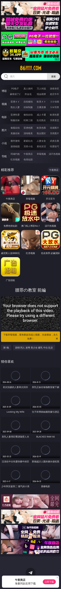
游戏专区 (54, 88)
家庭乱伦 (28, 140)
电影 (4, 117)
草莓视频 (41, 153)
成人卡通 (41, 114)
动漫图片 (54, 127)
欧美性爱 (54, 114)
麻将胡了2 (15, 94)
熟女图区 (41, 133)
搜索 (53, 76)
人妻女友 (41, 140)
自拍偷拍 (28, 101)
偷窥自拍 (15, 127)
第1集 (6, 347)
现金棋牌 (41, 94)
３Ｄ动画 (54, 101)
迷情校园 (15, 146)
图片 (4, 130)
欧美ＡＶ (41, 101)
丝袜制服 (28, 107)
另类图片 (54, 133)
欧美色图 (41, 127)
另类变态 (54, 120)
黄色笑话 (41, 146)
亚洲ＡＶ (15, 101)
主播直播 (41, 107)
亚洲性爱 (15, 114)
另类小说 (28, 146)
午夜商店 (28, 153)
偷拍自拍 (28, 114)
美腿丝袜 (15, 133)
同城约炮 (15, 153)
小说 (4, 143)
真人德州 (28, 88)
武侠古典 (54, 140)
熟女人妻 (15, 107)
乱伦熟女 (41, 120)
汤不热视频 (54, 153)
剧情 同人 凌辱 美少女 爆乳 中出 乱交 (34, 347)
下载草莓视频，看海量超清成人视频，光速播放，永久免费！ (31, 337)
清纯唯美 (28, 133)
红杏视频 (15, 159)
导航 (4, 156)
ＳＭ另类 (54, 107)
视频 (4, 104)
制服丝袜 (15, 120)
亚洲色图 (28, 127)
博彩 (4, 91)
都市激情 (15, 140)
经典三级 (28, 120)
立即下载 (49, 581)
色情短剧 (28, 159)
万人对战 (41, 88)
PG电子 (15, 88)
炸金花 (28, 94)
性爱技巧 (54, 146)
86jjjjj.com (30, 68)
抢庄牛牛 (54, 94)
